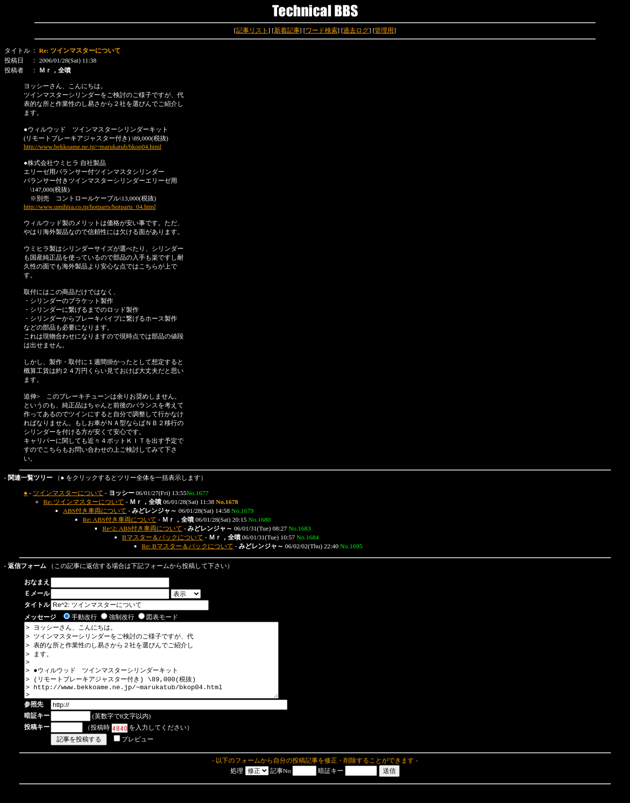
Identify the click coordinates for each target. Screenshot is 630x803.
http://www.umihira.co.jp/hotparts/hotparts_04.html (90, 206)
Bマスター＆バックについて (162, 537)
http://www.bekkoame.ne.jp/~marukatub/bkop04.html (92, 146)
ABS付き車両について (94, 510)
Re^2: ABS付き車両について (142, 528)
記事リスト (252, 30)
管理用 (384, 30)
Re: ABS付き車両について (120, 519)
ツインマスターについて (68, 493)
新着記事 (287, 30)
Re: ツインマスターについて (83, 501)
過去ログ (356, 30)
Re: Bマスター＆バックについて (187, 546)
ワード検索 (322, 30)
